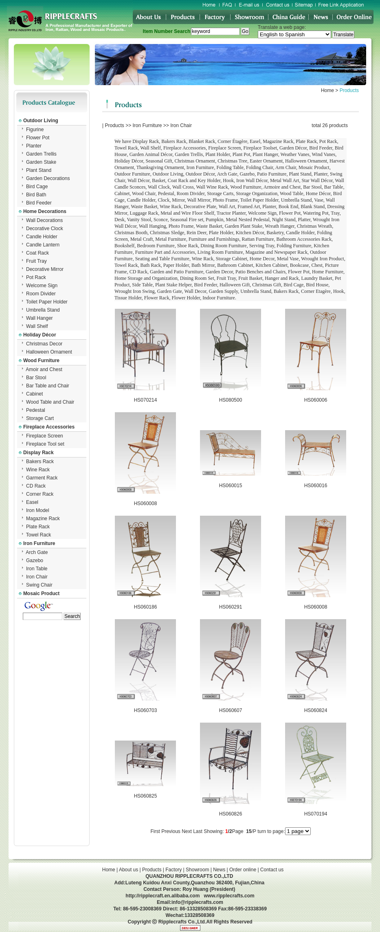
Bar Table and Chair (47, 386)
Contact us (271, 870)
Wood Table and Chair (50, 402)
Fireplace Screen (44, 436)
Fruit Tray (36, 261)
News (219, 870)
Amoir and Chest (44, 369)
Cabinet (34, 394)
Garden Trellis (41, 154)
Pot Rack (36, 277)
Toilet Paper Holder (47, 302)
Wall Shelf (37, 326)
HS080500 (230, 400)
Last (197, 831)
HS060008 (145, 503)
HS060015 (230, 485)
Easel (32, 502)
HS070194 (315, 814)
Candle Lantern (42, 245)
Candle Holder (41, 237)
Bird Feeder (39, 203)
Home (327, 90)
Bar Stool (36, 377)
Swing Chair (39, 585)
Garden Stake (41, 162)
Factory (173, 870)
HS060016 (315, 485)
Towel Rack (38, 535)
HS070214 (145, 400)
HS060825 (145, 796)
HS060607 (230, 710)
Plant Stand (38, 170)
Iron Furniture (147, 125)
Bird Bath (36, 195)
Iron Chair (37, 577)
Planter (34, 146)
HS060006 (315, 400)
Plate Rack (38, 527)
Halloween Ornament (49, 352)
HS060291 (230, 607)
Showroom (197, 870)
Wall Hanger (39, 318)
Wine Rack (38, 470)
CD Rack (36, 486)
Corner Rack (39, 494)
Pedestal (35, 410)
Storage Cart (40, 418)
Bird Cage (37, 186)
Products (114, 125)
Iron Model (37, 510)
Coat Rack (37, 253)
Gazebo (34, 560)
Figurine (35, 129)
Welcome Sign (41, 285)
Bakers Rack (40, 461)
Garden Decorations (48, 178)
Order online (242, 870)
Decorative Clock (44, 228)
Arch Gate (37, 552)
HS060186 (145, 607)
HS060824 (315, 710)
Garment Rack (41, 478)
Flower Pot (37, 138)
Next (187, 831)
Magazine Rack (43, 518)
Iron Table (36, 569)
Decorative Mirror (45, 269)
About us (128, 870)
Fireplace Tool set (45, 444)
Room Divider (41, 294)
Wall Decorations (44, 220)
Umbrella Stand (43, 310)
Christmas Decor (44, 344)
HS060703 (145, 710)
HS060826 (230, 814)
